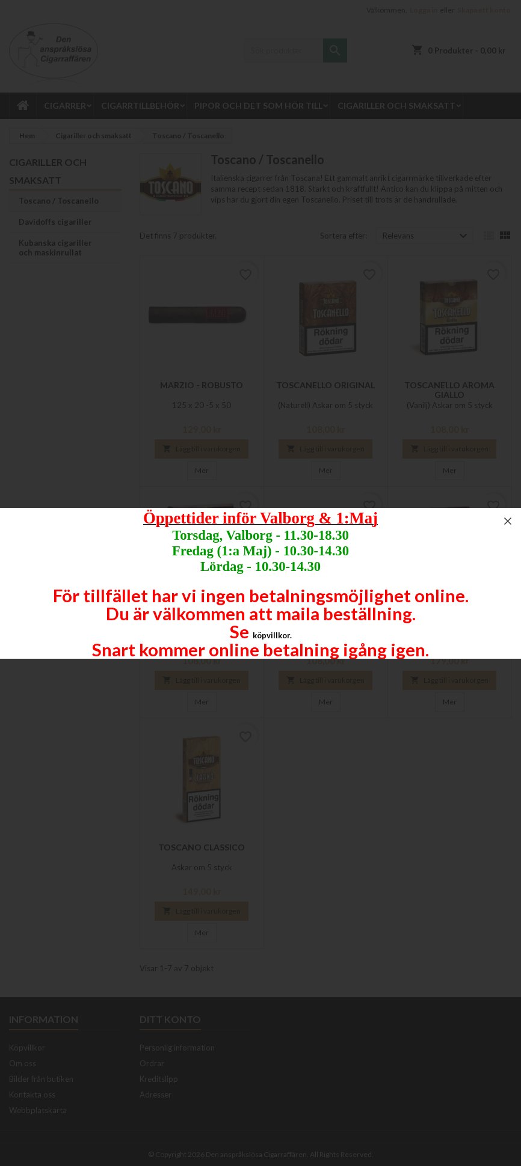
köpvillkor (271, 635)
